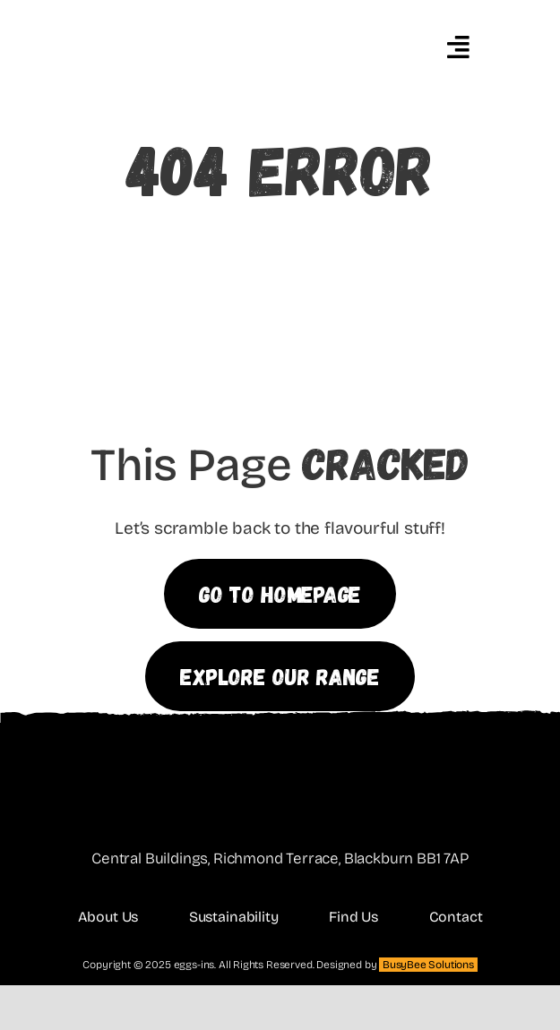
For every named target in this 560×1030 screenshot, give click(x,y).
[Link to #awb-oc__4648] (458, 47)
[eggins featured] (212, 11)
